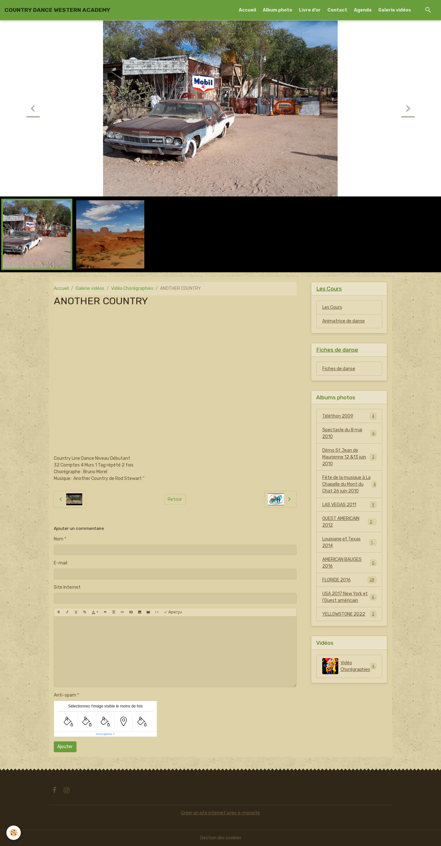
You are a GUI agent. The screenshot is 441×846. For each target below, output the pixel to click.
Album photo (277, 10)
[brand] (57, 10)
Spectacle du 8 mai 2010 (349, 433)
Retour (175, 499)
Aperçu (173, 612)
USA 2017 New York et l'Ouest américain (349, 597)
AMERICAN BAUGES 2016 (349, 563)
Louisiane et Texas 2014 (349, 542)
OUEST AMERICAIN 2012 (349, 522)
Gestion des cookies (220, 838)
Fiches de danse (338, 368)
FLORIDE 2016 (349, 580)
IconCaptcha (104, 734)
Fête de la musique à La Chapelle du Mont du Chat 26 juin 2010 (349, 484)
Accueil (247, 10)
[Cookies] (13, 833)
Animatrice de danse (343, 321)
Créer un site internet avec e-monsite (220, 813)
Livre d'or (310, 10)
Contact (337, 10)
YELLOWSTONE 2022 (349, 614)
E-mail (60, 563)
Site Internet (67, 587)
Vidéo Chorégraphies (132, 288)
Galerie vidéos (394, 10)
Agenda (363, 10)
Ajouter (65, 746)
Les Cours (332, 307)
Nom (58, 539)
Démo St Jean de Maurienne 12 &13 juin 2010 (349, 457)
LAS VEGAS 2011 (349, 504)
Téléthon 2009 (349, 416)
